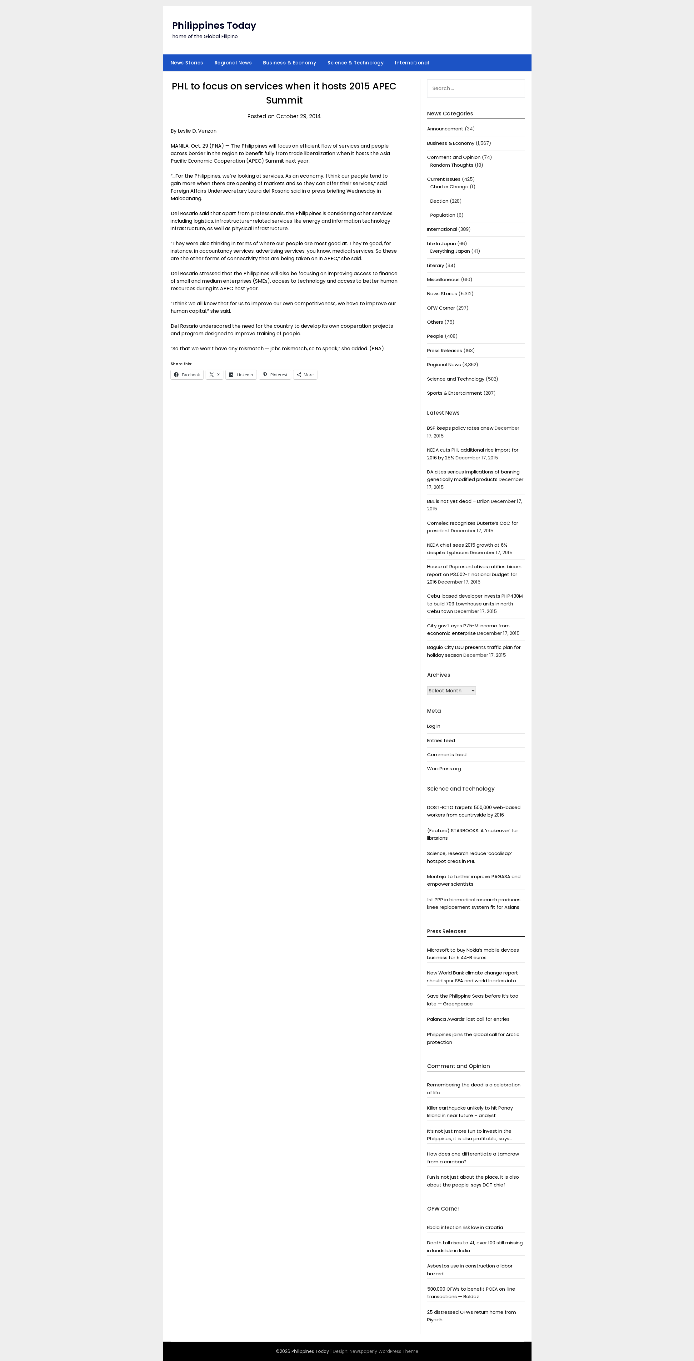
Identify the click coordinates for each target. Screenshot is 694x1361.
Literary (435, 265)
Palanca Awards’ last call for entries (468, 1019)
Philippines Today (214, 25)
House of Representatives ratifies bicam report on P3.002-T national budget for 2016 (474, 574)
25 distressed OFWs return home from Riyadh (471, 1316)
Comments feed (447, 754)
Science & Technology (355, 62)
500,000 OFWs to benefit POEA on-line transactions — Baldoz (471, 1293)
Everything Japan (450, 251)
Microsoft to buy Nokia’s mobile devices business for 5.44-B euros (473, 954)
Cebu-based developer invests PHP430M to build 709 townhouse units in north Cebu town (475, 604)
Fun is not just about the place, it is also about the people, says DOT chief (473, 1181)
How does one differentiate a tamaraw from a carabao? (473, 1158)
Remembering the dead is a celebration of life (474, 1088)
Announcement (445, 128)
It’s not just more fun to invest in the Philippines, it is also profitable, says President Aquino (469, 1135)
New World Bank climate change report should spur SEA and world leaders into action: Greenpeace (472, 976)
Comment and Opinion (454, 157)
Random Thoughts (451, 165)
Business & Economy (289, 62)
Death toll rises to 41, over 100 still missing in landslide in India (475, 1246)
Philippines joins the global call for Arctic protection (473, 1038)
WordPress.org (444, 768)
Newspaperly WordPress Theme (384, 1351)
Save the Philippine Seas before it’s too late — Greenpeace (472, 1000)
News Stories (187, 62)
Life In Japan (441, 243)
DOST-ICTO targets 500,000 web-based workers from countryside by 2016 (474, 811)
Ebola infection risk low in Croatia (465, 1227)
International (412, 62)
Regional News (233, 62)
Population (442, 215)
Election (439, 201)
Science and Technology (455, 379)
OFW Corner (441, 308)
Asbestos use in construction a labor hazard (469, 1269)
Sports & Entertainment (454, 393)
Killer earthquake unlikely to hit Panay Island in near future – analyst (470, 1112)
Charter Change (449, 186)
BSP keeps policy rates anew (460, 428)
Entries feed (441, 740)
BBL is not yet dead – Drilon (458, 501)
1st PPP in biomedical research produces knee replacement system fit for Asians (474, 903)
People (435, 336)
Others (435, 322)
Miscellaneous (443, 279)
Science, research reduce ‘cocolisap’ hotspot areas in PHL (469, 857)
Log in (433, 726)
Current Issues (444, 179)
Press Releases (444, 350)
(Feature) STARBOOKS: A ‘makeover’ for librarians (472, 834)
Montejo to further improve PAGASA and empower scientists (474, 880)
